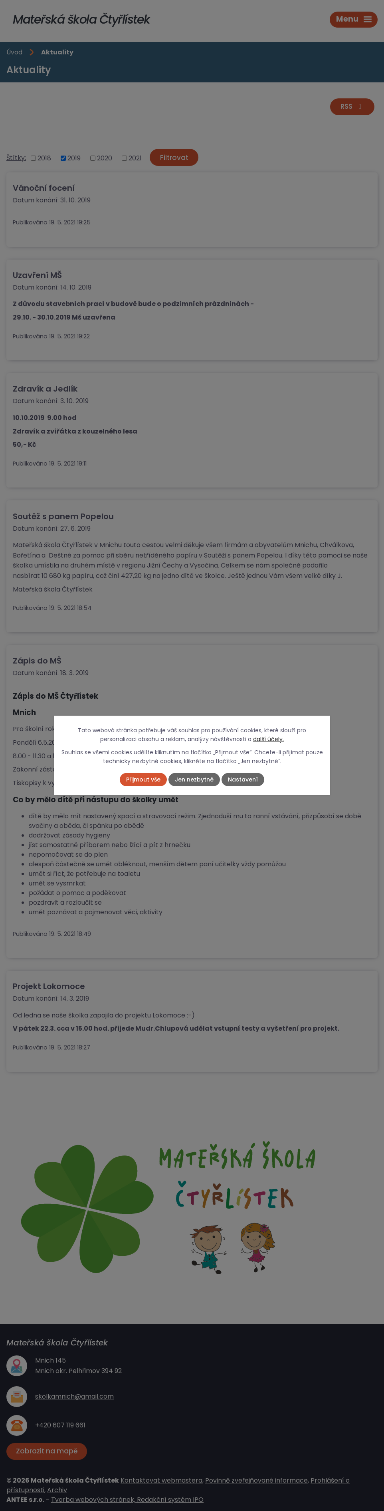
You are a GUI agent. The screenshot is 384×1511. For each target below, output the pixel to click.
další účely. (268, 739)
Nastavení (243, 779)
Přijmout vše (143, 779)
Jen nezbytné (194, 779)
